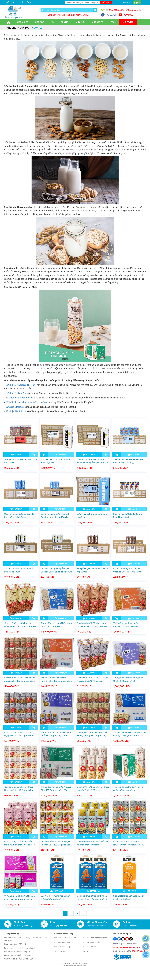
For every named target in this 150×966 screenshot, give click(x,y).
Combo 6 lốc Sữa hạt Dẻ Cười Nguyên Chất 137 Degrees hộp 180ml (19, 789)
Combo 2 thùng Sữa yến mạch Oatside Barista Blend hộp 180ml (56, 570)
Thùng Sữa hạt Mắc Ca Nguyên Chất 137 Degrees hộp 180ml (19, 898)
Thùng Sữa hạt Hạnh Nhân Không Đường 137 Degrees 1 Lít (57, 625)
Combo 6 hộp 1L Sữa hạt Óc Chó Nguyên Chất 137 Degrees (92, 679)
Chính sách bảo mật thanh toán (94, 938)
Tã (52, 22)
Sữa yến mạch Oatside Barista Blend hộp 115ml (127, 515)
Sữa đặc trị (98, 22)
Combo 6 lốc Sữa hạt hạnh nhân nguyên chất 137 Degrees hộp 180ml (19, 679)
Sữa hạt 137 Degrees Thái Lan (21, 385)
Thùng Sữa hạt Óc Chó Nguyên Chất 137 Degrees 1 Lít (128, 679)
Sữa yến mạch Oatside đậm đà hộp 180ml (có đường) (19, 515)
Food (113, 22)
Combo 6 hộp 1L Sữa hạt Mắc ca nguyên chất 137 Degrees (92, 843)
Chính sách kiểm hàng (61, 947)
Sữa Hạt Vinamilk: (15, 406)
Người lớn (80, 22)
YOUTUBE (125, 15)
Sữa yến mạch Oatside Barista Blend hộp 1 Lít (55, 461)
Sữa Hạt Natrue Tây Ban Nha (20, 397)
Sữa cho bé (22, 22)
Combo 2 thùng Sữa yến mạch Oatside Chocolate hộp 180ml (127, 570)
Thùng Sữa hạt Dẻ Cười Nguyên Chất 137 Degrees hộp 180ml (56, 788)
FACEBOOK (108, 15)
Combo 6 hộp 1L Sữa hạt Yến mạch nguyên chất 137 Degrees (19, 843)
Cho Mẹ (64, 22)
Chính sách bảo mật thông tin (64, 938)
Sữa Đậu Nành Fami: (16, 411)
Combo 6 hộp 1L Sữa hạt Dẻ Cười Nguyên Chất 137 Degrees (93, 788)
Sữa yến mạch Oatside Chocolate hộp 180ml (93, 570)
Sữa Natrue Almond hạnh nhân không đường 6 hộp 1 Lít (55, 897)
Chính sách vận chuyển (91, 942)
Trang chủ (10, 28)
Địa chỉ (20, 2)
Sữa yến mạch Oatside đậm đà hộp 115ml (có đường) (128, 461)
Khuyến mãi (128, 22)
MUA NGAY (16, 454)
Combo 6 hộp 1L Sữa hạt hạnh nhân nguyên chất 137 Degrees (92, 625)
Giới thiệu (10, 2)
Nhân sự (85, 951)
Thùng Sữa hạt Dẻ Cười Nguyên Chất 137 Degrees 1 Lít (128, 788)
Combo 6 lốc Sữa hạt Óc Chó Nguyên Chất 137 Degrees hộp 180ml (19, 734)
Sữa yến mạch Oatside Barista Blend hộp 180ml (19, 570)
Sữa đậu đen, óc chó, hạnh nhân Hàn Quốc (27, 402)
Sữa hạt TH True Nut (16, 393)
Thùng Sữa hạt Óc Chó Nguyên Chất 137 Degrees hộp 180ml (56, 734)
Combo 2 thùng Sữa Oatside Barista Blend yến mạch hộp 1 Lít (92, 461)
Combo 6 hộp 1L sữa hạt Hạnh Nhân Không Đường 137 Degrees (20, 625)
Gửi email (106, 2)
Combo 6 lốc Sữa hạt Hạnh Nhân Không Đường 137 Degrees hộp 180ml (92, 734)
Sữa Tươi (39, 22)
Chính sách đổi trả (89, 947)
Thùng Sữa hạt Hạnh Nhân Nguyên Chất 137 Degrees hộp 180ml (55, 679)
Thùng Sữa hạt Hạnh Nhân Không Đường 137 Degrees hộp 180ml (129, 734)
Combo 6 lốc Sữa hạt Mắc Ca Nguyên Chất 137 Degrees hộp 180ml (128, 843)
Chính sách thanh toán (61, 942)
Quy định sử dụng (59, 951)
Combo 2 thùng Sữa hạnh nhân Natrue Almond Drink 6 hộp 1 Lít (92, 897)
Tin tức (30, 2)
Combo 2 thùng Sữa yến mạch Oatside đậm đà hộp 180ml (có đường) (55, 516)
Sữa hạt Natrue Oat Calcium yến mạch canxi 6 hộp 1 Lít (128, 897)
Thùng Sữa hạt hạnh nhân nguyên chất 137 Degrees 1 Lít (127, 625)
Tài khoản (124, 2)
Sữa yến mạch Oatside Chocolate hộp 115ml (20, 461)
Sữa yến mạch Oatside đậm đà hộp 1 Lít (92, 515)
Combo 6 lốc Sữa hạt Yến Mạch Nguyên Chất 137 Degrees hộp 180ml (56, 843)
